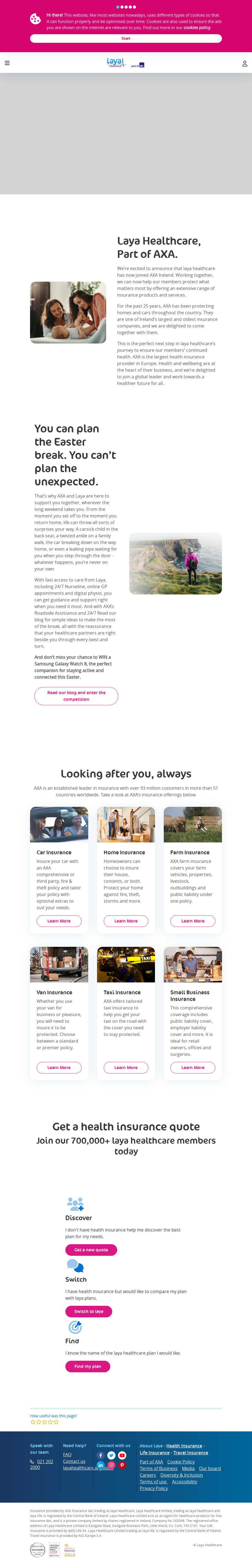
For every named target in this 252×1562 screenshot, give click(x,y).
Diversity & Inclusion (181, 1475)
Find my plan (87, 1366)
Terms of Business (159, 1468)
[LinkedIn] (100, 1465)
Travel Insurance (190, 1453)
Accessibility (184, 1482)
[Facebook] (100, 1455)
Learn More (59, 921)
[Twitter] (111, 1455)
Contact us (74, 1461)
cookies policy (197, 27)
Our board (210, 1468)
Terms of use (154, 1482)
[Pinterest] (122, 1465)
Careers (148, 1475)
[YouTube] (122, 1455)
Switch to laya (88, 1311)
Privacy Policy (154, 1488)
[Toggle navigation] (7, 62)
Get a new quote (91, 1250)
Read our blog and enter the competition (76, 696)
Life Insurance (155, 1453)
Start (126, 38)
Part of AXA (151, 1462)
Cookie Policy (181, 1462)
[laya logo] (125, 62)
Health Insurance (184, 1446)
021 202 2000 (41, 1464)
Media (188, 1468)
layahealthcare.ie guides (88, 1468)
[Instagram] (111, 1465)
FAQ (67, 1455)
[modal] (44, 1422)
